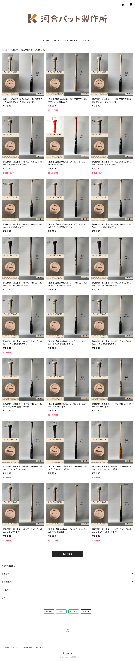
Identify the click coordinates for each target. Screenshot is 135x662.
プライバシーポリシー (11, 648)
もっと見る (67, 554)
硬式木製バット (8, 582)
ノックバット (6, 590)
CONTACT (87, 40)
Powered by (67, 657)
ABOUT (57, 40)
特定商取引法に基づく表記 (33, 648)
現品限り (14, 50)
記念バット (6, 598)
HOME (46, 40)
